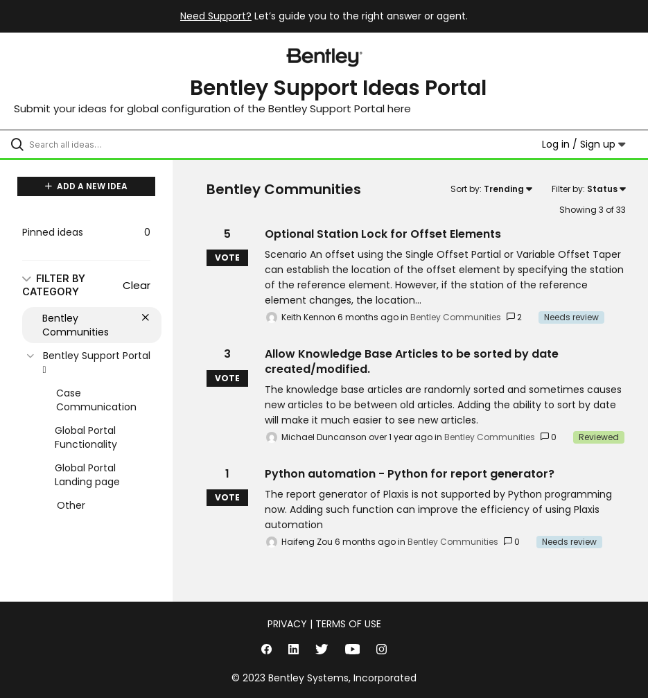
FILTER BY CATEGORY (53, 284)
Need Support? (216, 16)
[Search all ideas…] (94, 144)
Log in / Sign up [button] (584, 144)
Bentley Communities (455, 317)
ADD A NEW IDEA (86, 186)
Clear (136, 285)
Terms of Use (348, 624)
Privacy (287, 624)
